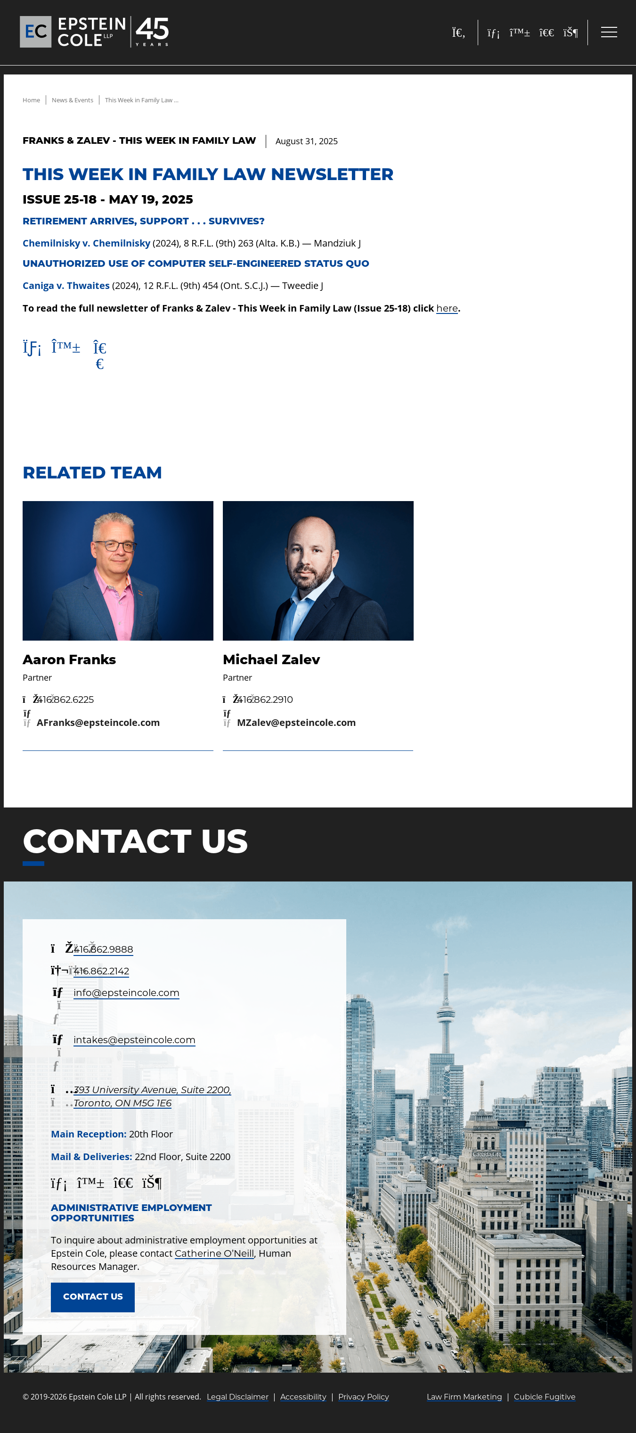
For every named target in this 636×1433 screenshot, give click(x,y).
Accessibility (303, 1404)
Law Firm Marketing (464, 1404)
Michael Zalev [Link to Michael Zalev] (271, 665)
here (447, 308)
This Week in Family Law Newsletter (167, 99)
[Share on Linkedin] (33, 350)
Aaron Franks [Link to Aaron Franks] (69, 665)
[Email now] (91, 728)
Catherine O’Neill (214, 1259)
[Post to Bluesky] (69, 350)
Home (32, 99)
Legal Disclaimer (238, 1404)
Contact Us (97, 1304)
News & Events (76, 99)
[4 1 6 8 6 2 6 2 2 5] (58, 705)
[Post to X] (104, 359)
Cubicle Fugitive (545, 1404)
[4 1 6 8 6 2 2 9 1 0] (258, 705)
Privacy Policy (363, 1404)
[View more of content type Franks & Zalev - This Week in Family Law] (139, 141)
